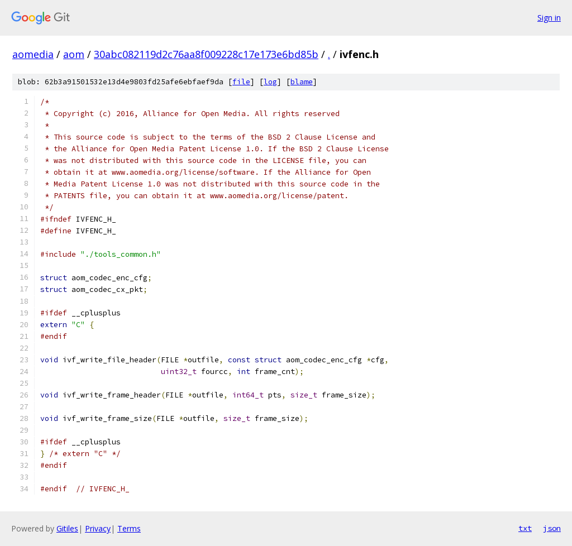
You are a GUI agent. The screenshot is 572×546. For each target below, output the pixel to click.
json (552, 528)
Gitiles (67, 528)
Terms (129, 528)
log (270, 82)
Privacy (98, 528)
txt (525, 528)
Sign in (549, 17)
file (241, 82)
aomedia (33, 54)
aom (73, 54)
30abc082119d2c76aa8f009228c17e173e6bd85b (206, 54)
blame (301, 82)
